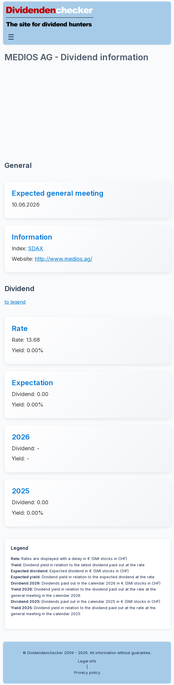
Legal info (87, 661)
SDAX (35, 248)
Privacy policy (87, 672)
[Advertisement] (49, 111)
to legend (15, 302)
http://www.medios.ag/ (63, 259)
